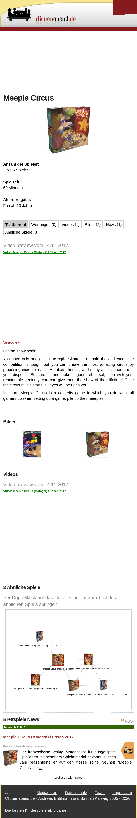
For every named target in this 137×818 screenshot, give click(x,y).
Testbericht (15, 224)
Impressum (122, 792)
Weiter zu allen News (68, 777)
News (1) (114, 224)
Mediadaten (47, 792)
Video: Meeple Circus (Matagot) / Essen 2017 (34, 252)
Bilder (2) (93, 224)
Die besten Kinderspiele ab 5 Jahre (35, 810)
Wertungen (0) (43, 224)
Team (100, 792)
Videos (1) (71, 224)
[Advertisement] (70, 62)
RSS (129, 721)
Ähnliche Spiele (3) (21, 232)
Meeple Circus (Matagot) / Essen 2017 (38, 737)
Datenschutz (76, 792)
